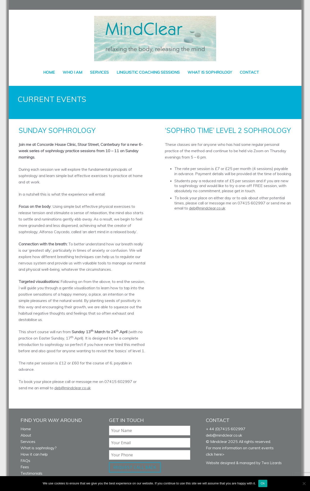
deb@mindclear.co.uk (72, 387)
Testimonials (31, 473)
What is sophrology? (38, 447)
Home (49, 72)
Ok (263, 483)
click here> (215, 454)
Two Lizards (271, 463)
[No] (303, 483)
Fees (24, 466)
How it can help (34, 454)
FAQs (25, 460)
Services (99, 72)
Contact (249, 72)
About (25, 435)
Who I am (72, 72)
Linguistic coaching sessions (148, 72)
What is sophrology (210, 72)
